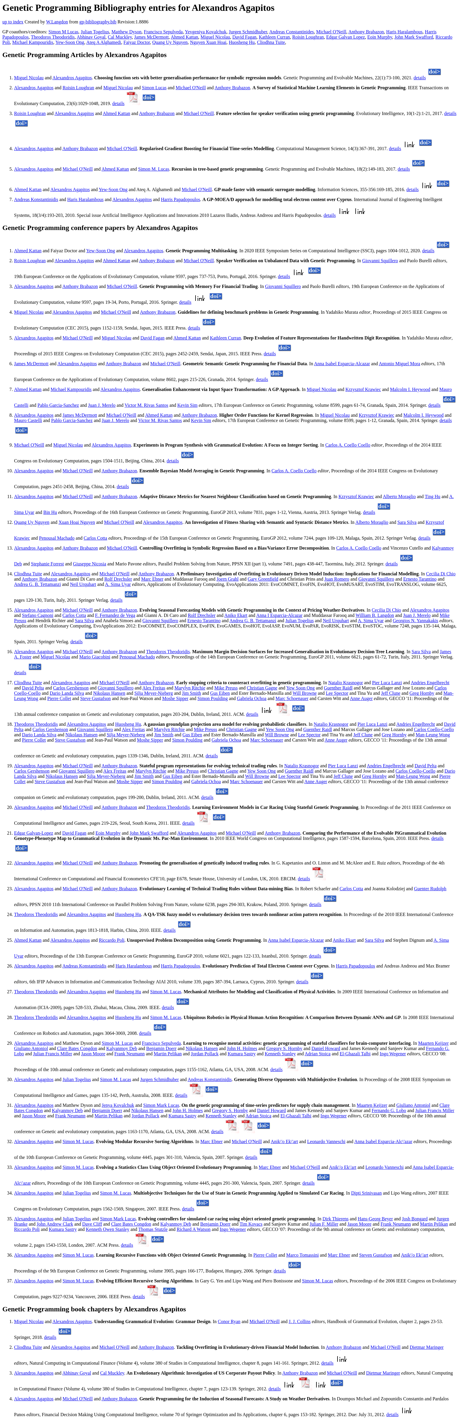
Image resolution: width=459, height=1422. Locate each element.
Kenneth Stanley (280, 1053)
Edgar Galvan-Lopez (33, 833)
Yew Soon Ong (300, 687)
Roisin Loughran (308, 37)
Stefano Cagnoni (37, 615)
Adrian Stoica (317, 1053)
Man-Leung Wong (433, 734)
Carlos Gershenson (70, 687)
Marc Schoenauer (291, 698)
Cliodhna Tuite (271, 42)
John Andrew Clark (55, 1224)
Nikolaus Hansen (109, 693)
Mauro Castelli (28, 420)
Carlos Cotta (95, 538)
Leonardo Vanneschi (326, 1141)
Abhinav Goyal (91, 37)
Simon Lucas (154, 87)
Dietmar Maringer (426, 1347)
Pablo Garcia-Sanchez (58, 405)
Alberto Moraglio (399, 496)
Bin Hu (50, 512)
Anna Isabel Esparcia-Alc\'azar (383, 1141)
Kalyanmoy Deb (121, 1048)
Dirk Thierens (336, 1218)
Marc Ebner (152, 579)
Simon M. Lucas (153, 169)
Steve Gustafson (95, 698)
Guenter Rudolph (430, 888)
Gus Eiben (220, 693)
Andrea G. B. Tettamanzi (37, 584)
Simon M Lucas (63, 31)
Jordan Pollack (205, 1053)
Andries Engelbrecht (430, 682)
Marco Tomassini (302, 1255)
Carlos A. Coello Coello (347, 444)
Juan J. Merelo (102, 405)
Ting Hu (432, 496)
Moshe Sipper (175, 698)
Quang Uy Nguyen (170, 42)
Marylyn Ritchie (189, 687)
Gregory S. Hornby (284, 1048)
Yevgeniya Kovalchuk (206, 31)
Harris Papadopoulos (180, 199)
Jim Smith (191, 693)
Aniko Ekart (235, 615)
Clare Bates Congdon (77, 1048)
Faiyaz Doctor (137, 42)
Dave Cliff (92, 1224)
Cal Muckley (120, 37)
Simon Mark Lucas (161, 1105)
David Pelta (33, 687)
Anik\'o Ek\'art (284, 1141)
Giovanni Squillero (380, 260)
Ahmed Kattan (184, 37)
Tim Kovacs (250, 1224)
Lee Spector (337, 693)
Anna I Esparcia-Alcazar (279, 615)
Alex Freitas (153, 687)
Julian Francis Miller (52, 1053)
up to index (12, 21)
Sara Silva (406, 522)
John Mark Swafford (413, 37)
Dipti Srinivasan (366, 1193)
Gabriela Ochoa (251, 698)
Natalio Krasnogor (345, 682)
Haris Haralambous (404, 31)
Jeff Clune (390, 693)
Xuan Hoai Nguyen (77, 522)
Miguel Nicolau (215, 37)
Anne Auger (361, 698)
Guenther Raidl (338, 687)
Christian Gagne (262, 687)
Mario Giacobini (94, 656)
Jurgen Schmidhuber (248, 31)
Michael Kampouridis (32, 42)
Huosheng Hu (242, 42)
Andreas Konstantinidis (36, 199)
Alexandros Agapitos (72, 77)
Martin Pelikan (168, 1053)
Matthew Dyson (127, 31)
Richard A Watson (194, 1229)
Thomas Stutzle (153, 1229)
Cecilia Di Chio (440, 573)
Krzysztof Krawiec (363, 389)
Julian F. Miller (324, 1224)
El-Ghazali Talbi (355, 1053)
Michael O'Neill (331, 31)
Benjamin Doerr (161, 1048)
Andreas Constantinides (291, 31)
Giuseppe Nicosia (89, 563)
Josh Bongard (415, 1218)
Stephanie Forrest (47, 563)
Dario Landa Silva (67, 693)
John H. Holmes (242, 1048)
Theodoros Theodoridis (53, 37)
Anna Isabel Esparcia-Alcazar (342, 363)
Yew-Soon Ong (69, 42)
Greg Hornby (422, 693)
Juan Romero (336, 579)
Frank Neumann (129, 1053)
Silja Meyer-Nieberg (153, 693)
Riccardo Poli (112, 940)
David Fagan (244, 37)
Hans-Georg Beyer (375, 1218)
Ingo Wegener (393, 1053)
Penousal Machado (56, 538)
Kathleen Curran (274, 37)
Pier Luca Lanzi (387, 682)
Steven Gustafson (375, 1255)
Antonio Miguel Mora (399, 363)
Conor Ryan (229, 1321)
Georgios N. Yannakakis (415, 620)
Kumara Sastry (242, 1053)
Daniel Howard (325, 1048)
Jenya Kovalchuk (118, 1105)
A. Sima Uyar (118, 584)
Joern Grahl (228, 579)
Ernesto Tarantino (420, 579)
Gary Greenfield (263, 579)
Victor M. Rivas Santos (146, 405)
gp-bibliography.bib (98, 21)
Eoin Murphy (379, 37)
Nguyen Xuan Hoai (208, 42)
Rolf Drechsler (118, 579)
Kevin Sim (187, 405)
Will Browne (304, 693)
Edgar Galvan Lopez (345, 37)
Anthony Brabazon (366, 31)
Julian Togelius (95, 31)
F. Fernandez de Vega (115, 615)
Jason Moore (93, 1053)
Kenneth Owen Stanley (107, 1229)
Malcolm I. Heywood (410, 389)
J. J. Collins (300, 1321)
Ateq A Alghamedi (103, 42)
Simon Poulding (213, 698)
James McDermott (151, 37)
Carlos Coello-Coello (434, 729)
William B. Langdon (375, 615)
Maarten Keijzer (433, 1043)
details (420, 77)
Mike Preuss (226, 687)
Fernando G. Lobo (389, 1110)
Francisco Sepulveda (163, 31)
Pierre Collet (59, 698)
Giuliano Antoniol (31, 1048)
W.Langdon (57, 21)
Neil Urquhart (83, 584)
